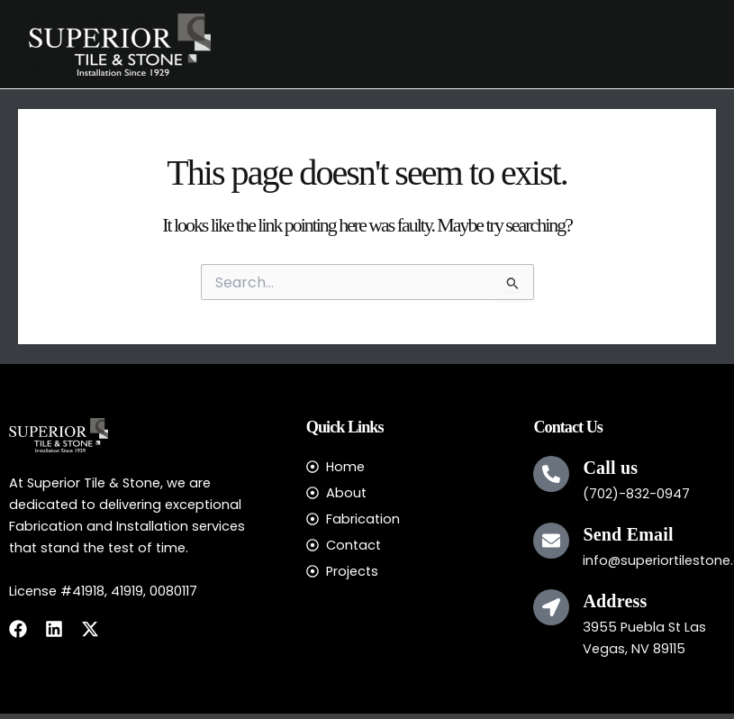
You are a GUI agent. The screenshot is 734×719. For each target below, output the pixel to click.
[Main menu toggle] (685, 44)
